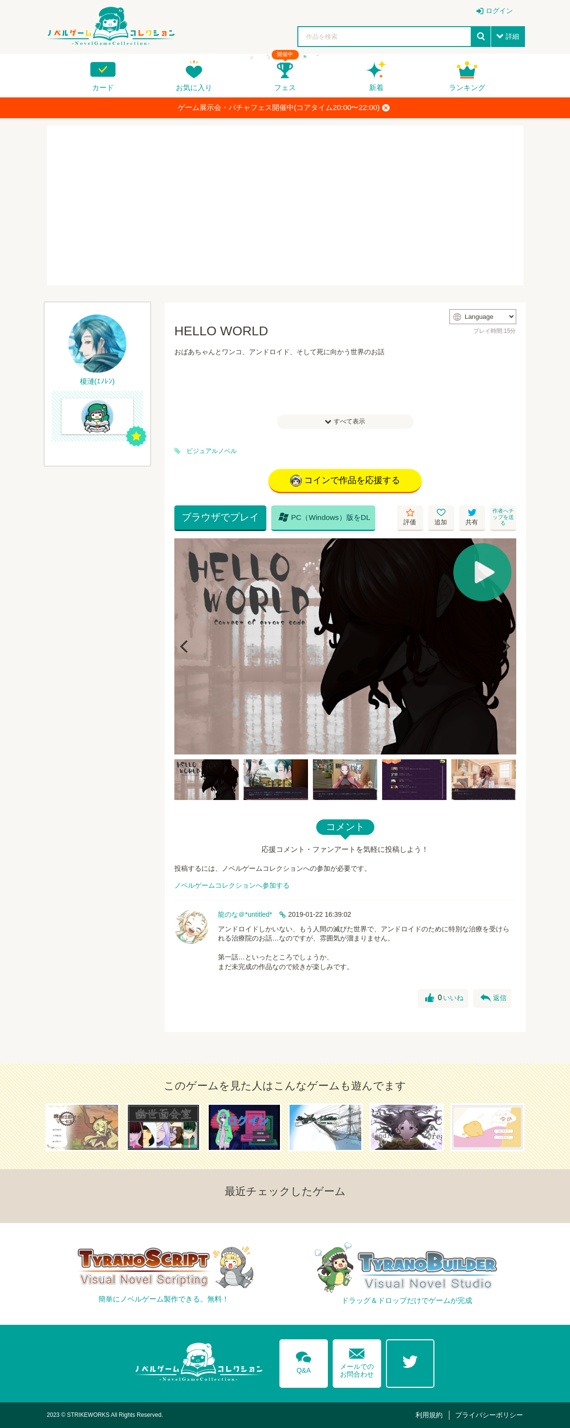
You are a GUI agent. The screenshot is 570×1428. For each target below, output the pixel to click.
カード (103, 87)
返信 (493, 998)
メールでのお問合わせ (357, 1361)
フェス (285, 87)
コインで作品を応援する (345, 480)
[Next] (505, 646)
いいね (444, 998)
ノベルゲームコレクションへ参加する (232, 885)
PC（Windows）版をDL (324, 517)
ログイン (499, 11)
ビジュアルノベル (211, 451)
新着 (376, 87)
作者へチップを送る (503, 517)
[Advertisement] (285, 205)
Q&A (304, 1360)
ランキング (467, 87)
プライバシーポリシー (489, 1415)
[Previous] (185, 646)
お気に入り (194, 87)
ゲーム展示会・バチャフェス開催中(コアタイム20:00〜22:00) (284, 107)
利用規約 (429, 1415)
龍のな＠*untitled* (245, 914)
